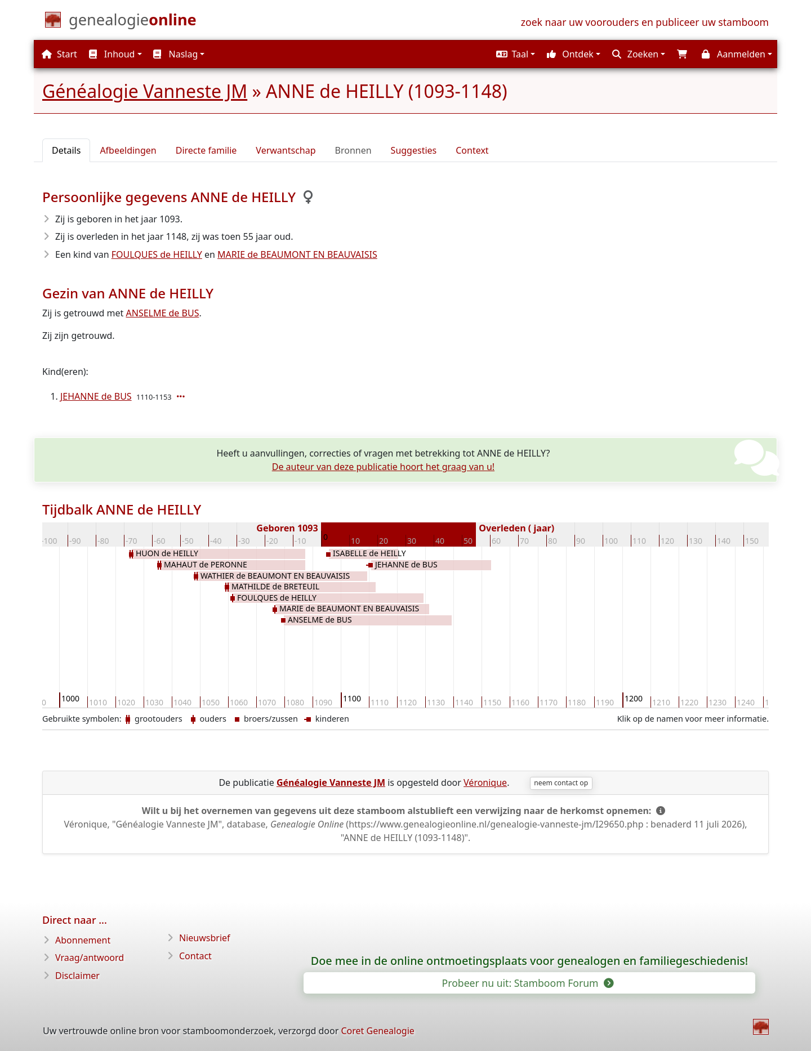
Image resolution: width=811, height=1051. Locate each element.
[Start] (133, 22)
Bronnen (353, 150)
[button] (514, 54)
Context (472, 150)
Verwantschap (285, 150)
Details (66, 150)
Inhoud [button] (112, 54)
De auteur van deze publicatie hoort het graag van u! (383, 466)
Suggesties (414, 150)
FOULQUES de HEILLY (157, 254)
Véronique (485, 782)
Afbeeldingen (128, 150)
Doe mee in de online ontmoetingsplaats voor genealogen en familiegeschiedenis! (529, 961)
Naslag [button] (175, 54)
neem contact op (561, 783)
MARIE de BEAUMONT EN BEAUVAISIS (297, 254)
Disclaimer (77, 975)
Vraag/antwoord (89, 957)
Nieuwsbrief (204, 938)
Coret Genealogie (377, 1031)
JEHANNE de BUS (96, 396)
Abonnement (82, 940)
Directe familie (206, 150)
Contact (195, 956)
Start (59, 54)
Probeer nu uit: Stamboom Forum (527, 983)
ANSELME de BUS (162, 313)
